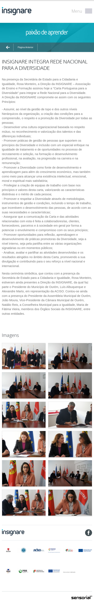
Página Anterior (25, 47)
